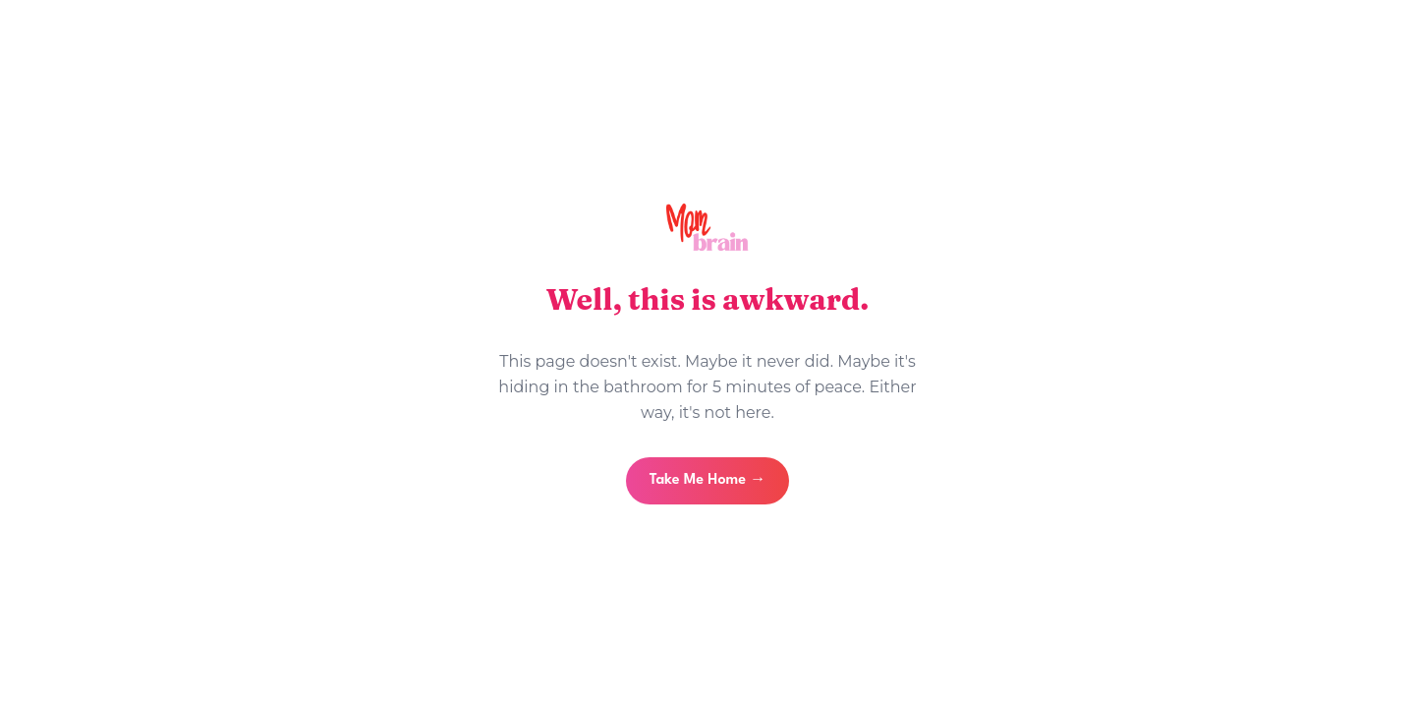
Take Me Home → (707, 480)
